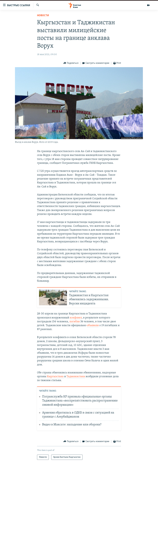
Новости (43, 15)
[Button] (71, 63)
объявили (93, 325)
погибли (74, 321)
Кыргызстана (55, 376)
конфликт (76, 317)
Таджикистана (76, 376)
